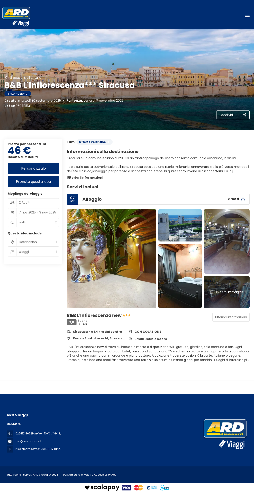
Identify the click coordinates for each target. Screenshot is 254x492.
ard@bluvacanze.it (28, 441)
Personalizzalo (33, 168)
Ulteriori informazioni (85, 177)
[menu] (247, 16)
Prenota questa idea (33, 181)
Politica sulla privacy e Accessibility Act (89, 475)
